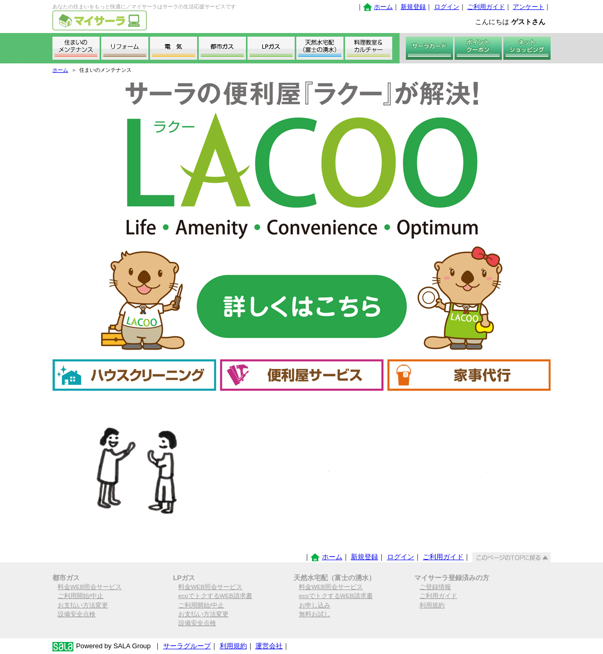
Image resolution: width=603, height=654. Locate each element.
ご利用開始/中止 (80, 596)
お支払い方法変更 (83, 605)
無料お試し (314, 614)
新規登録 (413, 7)
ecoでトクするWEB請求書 (215, 596)
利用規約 (432, 605)
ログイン (446, 7)
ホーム (383, 7)
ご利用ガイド (486, 7)
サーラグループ (187, 646)
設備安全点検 (76, 614)
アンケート (528, 7)
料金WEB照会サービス (90, 587)
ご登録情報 (435, 587)
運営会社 (269, 646)
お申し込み (314, 605)
